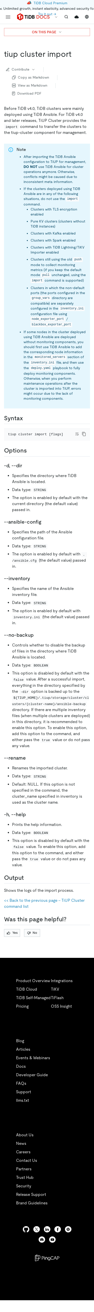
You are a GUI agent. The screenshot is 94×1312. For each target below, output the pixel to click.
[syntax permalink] (27, 418)
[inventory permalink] (34, 585)
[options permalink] (31, 458)
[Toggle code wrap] (76, 434)
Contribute (20, 69)
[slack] (68, 1236)
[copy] (83, 434)
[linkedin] (47, 1236)
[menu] (8, 17)
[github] (26, 1236)
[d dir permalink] (26, 472)
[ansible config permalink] (45, 528)
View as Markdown (29, 85)
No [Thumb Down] (32, 939)
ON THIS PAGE (47, 32)
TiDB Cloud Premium (50, 3)
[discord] (42, 1246)
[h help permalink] (30, 821)
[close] (84, 1273)
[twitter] (36, 1236)
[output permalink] (28, 885)
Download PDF (26, 93)
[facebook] (57, 1236)
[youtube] (52, 1246)
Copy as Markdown (30, 77)
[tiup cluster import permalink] (75, 54)
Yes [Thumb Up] (12, 939)
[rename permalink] (30, 764)
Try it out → (47, 14)
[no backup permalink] (38, 641)
